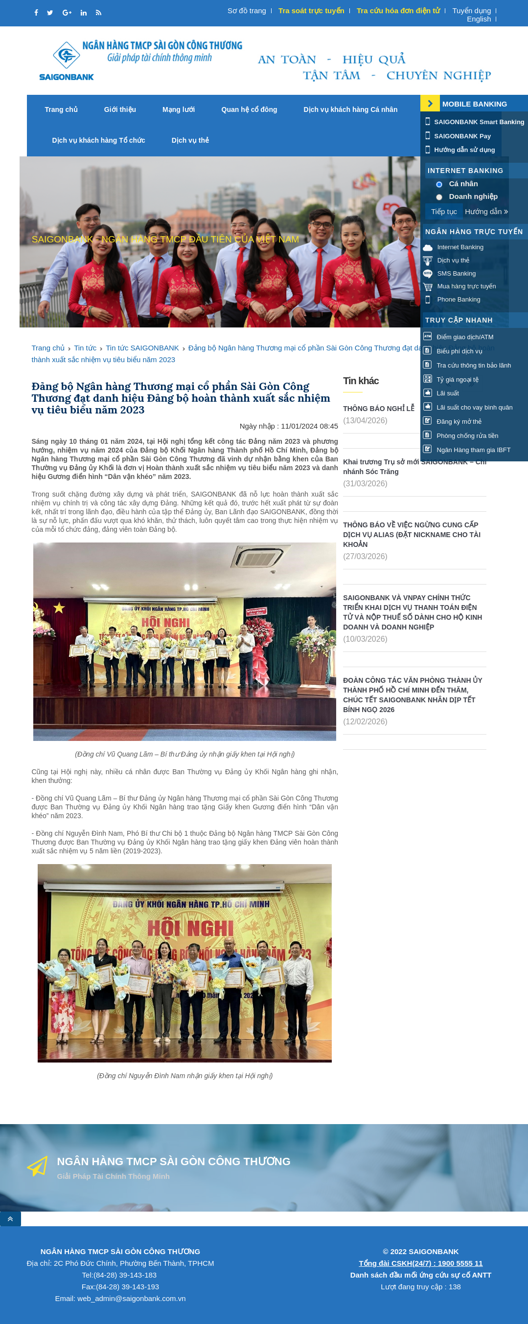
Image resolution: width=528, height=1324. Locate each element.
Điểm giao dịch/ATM (458, 337)
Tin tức (85, 348)
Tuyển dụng (471, 10)
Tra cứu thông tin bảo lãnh (467, 365)
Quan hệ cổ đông (249, 109)
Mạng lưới (178, 109)
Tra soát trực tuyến (311, 10)
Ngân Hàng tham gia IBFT (467, 450)
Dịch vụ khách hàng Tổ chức (98, 140)
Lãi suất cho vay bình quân (468, 407)
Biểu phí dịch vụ (452, 351)
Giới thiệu (120, 109)
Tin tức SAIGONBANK (142, 348)
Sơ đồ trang (247, 10)
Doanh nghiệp (473, 196)
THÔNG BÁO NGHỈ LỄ (378, 408)
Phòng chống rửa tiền (461, 435)
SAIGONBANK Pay (457, 136)
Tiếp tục (444, 211)
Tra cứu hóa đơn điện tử (398, 10)
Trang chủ (61, 109)
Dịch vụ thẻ (190, 140)
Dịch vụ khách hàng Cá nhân (351, 109)
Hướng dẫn (486, 211)
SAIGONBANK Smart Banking (474, 122)
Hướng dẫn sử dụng (459, 149)
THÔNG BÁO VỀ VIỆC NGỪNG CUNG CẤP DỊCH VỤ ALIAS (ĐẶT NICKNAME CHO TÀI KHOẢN (412, 534)
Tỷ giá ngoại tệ (451, 379)
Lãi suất (441, 393)
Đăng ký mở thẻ (452, 421)
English (479, 19)
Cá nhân (463, 183)
